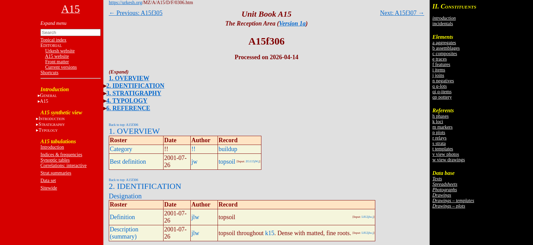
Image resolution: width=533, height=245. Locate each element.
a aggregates (444, 42)
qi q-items (441, 91)
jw (194, 161)
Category (121, 149)
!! (193, 149)
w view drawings (448, 159)
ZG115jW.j (252, 161)
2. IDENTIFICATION (135, 85)
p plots (438, 132)
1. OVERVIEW (129, 78)
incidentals (442, 23)
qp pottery (442, 97)
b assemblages (446, 48)
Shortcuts (49, 72)
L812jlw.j (368, 216)
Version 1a (292, 23)
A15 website (57, 56)
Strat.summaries (55, 173)
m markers (442, 127)
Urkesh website (60, 50)
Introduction (52, 147)
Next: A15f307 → (402, 13)
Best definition (128, 161)
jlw (195, 217)
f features (441, 64)
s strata (439, 143)
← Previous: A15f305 (135, 13)
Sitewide (48, 188)
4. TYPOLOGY (127, 100)
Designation (125, 196)
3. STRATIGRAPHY (133, 93)
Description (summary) (124, 233)
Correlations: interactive (63, 165)
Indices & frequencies (61, 154)
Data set (48, 180)
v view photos (445, 154)
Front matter (57, 61)
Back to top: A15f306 (123, 125)
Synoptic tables (55, 160)
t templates (442, 148)
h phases (440, 116)
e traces (439, 59)
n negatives (443, 80)
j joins (438, 75)
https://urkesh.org (125, 2)
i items (438, 69)
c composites (444, 53)
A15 (44, 101)
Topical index (53, 40)
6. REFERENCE (128, 108)
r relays (439, 138)
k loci (437, 121)
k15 (269, 233)
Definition (122, 217)
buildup (228, 149)
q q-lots (439, 86)
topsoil (227, 161)
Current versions (61, 67)
